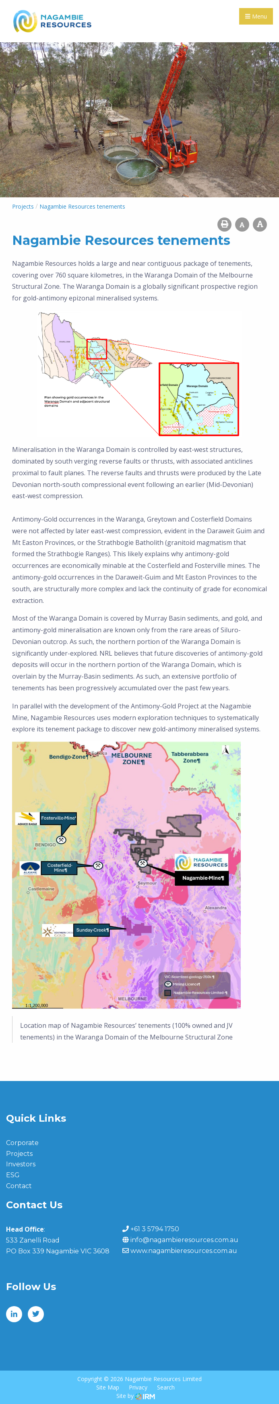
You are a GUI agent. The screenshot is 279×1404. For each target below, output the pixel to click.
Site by (135, 1396)
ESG (13, 1175)
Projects (19, 1154)
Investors (20, 1164)
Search (166, 1387)
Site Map (107, 1387)
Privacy (138, 1387)
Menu (256, 16)
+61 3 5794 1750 (154, 1229)
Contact (19, 1186)
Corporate (22, 1143)
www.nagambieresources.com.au (183, 1251)
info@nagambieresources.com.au (184, 1240)
